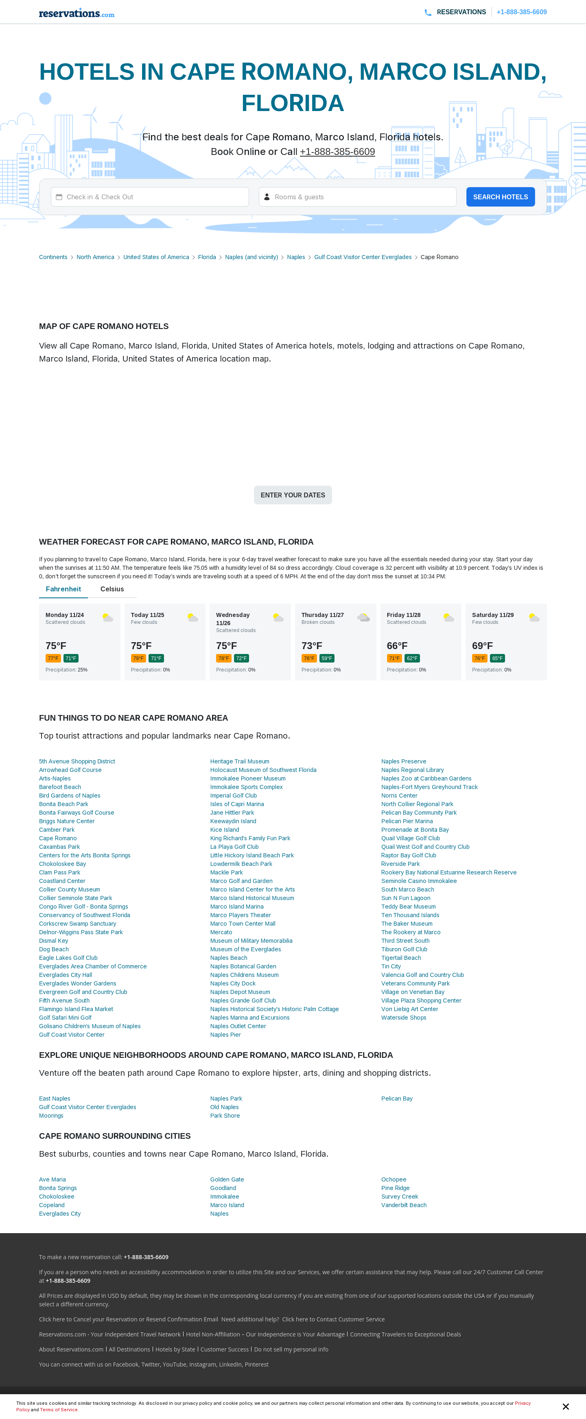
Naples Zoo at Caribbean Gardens (426, 778)
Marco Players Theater (240, 914)
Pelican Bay (397, 1098)
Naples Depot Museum (240, 991)
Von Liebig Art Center (409, 1008)
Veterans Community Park (415, 983)
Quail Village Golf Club (410, 838)
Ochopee (393, 1179)
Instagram (202, 1364)
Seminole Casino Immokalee (419, 880)
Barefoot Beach (60, 786)
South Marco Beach (407, 889)
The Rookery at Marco (411, 932)
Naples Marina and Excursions (250, 1017)
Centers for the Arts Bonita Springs (85, 855)
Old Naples (224, 1106)
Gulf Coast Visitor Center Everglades (362, 256)
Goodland (223, 1187)
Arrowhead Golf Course (70, 769)
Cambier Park (56, 829)
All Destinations (129, 1349)
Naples (296, 256)
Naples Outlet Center (238, 1025)
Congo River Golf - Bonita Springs (83, 906)
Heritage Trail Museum (240, 761)
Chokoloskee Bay (62, 863)
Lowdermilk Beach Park (241, 863)
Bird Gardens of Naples (70, 795)
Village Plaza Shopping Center (421, 1000)
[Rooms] (358, 197)
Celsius (112, 589)
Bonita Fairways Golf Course (76, 812)
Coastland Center (62, 880)
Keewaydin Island (233, 820)
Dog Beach (54, 949)
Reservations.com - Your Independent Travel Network (110, 1334)
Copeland (52, 1204)
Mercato (221, 932)
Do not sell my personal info (291, 1349)
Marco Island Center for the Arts (252, 889)
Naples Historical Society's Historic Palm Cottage (274, 1008)
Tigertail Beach (401, 957)
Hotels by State (175, 1349)
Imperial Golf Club (233, 795)
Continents (53, 256)
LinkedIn (230, 1364)
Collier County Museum (69, 889)
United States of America (156, 256)
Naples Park (226, 1098)
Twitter (150, 1364)
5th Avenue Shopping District (77, 761)
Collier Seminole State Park (75, 897)
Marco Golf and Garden (241, 880)
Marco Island (227, 1204)
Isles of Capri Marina (237, 803)
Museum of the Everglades (245, 949)
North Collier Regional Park (417, 803)
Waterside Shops (403, 1017)
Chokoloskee (56, 1196)
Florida (207, 256)
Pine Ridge (395, 1187)
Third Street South (405, 940)
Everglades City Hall (65, 974)
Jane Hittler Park (232, 812)
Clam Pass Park (59, 872)
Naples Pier (225, 1034)
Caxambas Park (59, 846)
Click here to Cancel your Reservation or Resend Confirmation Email (128, 1319)
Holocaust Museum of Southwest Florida (263, 769)
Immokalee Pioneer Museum (248, 778)
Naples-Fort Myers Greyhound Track (429, 786)
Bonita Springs (58, 1187)
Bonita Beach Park (63, 803)
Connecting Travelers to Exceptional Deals (405, 1334)
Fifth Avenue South (64, 1000)
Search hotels (500, 197)
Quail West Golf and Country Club (425, 846)
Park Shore (225, 1115)
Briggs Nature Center (67, 820)
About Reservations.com (71, 1349)
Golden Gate (227, 1179)
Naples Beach (228, 957)
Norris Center (399, 795)
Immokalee (224, 1196)
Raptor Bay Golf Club (408, 855)
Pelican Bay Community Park (419, 812)
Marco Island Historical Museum (252, 897)
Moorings (51, 1115)
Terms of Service (58, 1409)
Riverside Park (400, 863)
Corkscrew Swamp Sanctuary (77, 923)
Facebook (125, 1364)
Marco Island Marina (237, 906)
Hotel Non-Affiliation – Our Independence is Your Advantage (265, 1334)
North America (95, 256)
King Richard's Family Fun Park (250, 838)
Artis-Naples (55, 778)
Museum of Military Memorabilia (251, 940)
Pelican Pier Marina (407, 820)
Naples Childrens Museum (244, 974)
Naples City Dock (233, 983)
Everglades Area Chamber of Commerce (93, 966)
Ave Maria (52, 1179)
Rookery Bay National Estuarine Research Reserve (448, 872)
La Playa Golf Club (234, 846)
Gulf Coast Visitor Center (72, 1034)
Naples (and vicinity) (251, 256)
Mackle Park (226, 872)
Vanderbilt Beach (403, 1204)
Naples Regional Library (412, 769)
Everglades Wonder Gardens (77, 983)
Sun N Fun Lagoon (406, 897)
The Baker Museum (407, 923)
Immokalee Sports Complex (246, 786)
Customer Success (225, 1349)
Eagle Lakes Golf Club (68, 957)
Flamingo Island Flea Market (76, 1008)
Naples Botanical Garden (243, 966)
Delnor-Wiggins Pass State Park (81, 932)
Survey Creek (399, 1196)
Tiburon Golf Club (404, 949)
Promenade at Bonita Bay (415, 829)
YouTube (174, 1364)
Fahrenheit (63, 589)
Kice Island (224, 829)
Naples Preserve (403, 761)
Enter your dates (293, 495)
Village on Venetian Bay (412, 991)
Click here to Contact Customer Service (333, 1319)
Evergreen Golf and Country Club (83, 991)
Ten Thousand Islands (410, 914)
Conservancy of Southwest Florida (84, 914)
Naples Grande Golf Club (243, 1000)
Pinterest (257, 1364)
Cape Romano (58, 838)
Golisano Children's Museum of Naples (90, 1025)
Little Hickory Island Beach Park (252, 855)
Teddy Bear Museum (408, 906)
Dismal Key (53, 940)
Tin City (391, 966)
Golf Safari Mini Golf (65, 1017)
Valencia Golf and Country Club (422, 974)
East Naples (54, 1098)
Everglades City (60, 1213)
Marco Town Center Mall (243, 923)
